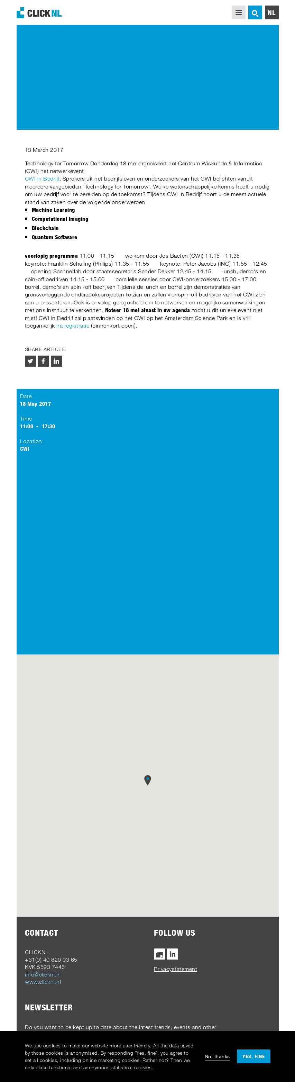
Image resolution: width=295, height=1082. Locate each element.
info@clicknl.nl (43, 974)
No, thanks (217, 1056)
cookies (52, 1045)
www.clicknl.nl (43, 982)
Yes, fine (253, 1056)
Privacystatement (175, 969)
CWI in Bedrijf (42, 178)
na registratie (72, 325)
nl (272, 12)
